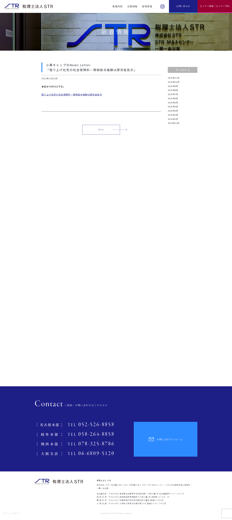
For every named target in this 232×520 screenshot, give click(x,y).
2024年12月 (173, 123)
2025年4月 (173, 106)
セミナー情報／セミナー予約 (214, 6)
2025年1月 (173, 119)
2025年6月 (173, 98)
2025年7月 (173, 94)
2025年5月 (173, 102)
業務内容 (117, 6)
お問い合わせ (183, 6)
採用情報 (147, 6)
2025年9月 (173, 86)
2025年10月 (173, 82)
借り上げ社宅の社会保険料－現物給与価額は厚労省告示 (71, 94)
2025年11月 (173, 77)
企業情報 (132, 6)
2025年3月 (173, 110)
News (101, 129)
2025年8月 (173, 90)
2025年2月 (173, 114)
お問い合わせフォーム (166, 439)
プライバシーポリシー (12, 513)
